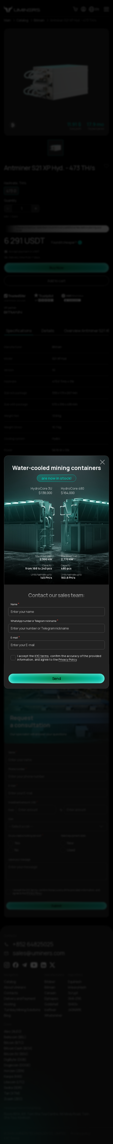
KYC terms (42, 656)
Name (14, 604)
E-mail (14, 637)
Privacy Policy (68, 659)
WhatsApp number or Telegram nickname (33, 621)
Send (56, 678)
